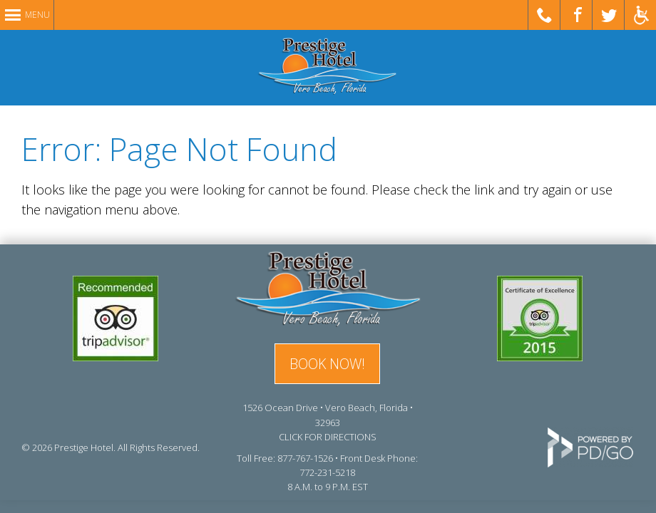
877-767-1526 (305, 458)
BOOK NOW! (327, 363)
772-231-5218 (327, 472)
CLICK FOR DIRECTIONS (327, 436)
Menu (37, 15)
